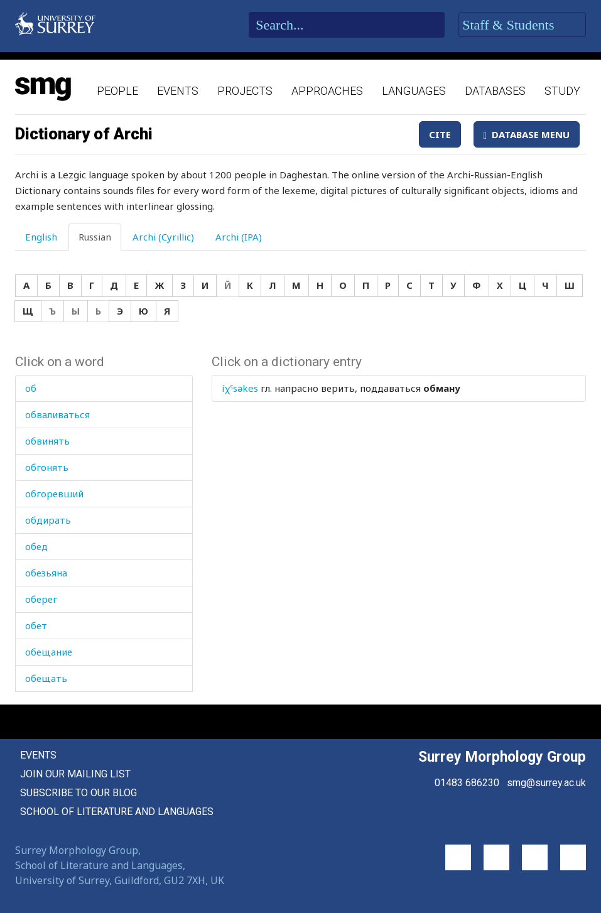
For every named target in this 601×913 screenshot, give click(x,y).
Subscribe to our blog (78, 793)
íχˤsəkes (240, 388)
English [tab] (41, 236)
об (30, 388)
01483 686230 (467, 783)
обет (36, 625)
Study (562, 90)
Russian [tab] (95, 236)
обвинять (47, 441)
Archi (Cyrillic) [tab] (163, 236)
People (117, 90)
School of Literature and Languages (117, 812)
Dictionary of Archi (84, 133)
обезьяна (46, 572)
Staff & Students (522, 25)
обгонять (46, 467)
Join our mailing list (75, 774)
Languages (414, 90)
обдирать (48, 520)
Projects (245, 90)
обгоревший (54, 493)
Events (177, 90)
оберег (41, 599)
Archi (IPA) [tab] (238, 236)
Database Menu (527, 134)
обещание (48, 652)
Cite (440, 134)
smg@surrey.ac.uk (546, 783)
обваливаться (57, 414)
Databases (495, 90)
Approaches (327, 90)
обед (36, 546)
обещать (46, 678)
